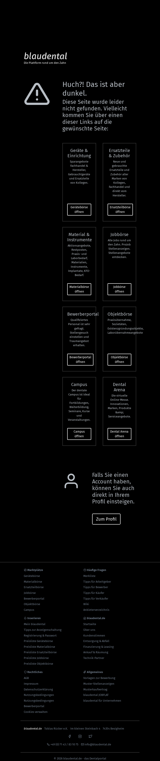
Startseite (89, 620)
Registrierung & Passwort (40, 632)
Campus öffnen (79, 430)
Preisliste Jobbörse (36, 654)
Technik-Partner (93, 654)
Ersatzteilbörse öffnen (120, 206)
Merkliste (89, 572)
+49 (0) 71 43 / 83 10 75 (64, 741)
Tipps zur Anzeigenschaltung (42, 626)
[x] (90, 732)
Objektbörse (32, 600)
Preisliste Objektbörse (38, 660)
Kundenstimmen (94, 632)
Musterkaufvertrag (95, 686)
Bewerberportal (34, 595)
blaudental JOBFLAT (96, 691)
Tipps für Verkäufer (95, 595)
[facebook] (69, 732)
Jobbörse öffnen (119, 286)
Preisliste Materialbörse (39, 643)
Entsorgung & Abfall (96, 637)
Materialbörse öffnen (79, 286)
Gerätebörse (32, 572)
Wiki (86, 600)
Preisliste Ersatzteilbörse (40, 649)
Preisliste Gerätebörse (38, 637)
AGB (26, 674)
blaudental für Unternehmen (102, 697)
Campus (29, 606)
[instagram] (80, 732)
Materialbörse (33, 578)
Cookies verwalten (36, 708)
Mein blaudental (34, 620)
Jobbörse (30, 589)
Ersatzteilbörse (34, 583)
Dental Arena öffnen (119, 430)
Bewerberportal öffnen (80, 356)
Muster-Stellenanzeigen (98, 680)
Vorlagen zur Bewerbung (99, 674)
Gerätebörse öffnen (79, 206)
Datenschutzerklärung (38, 686)
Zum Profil (106, 515)
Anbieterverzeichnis (96, 606)
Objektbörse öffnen (119, 356)
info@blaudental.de (97, 741)
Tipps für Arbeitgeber (97, 578)
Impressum (31, 680)
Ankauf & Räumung (95, 649)
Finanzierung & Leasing (98, 643)
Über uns (89, 626)
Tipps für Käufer (93, 589)
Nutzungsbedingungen (39, 691)
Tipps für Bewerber (95, 583)
